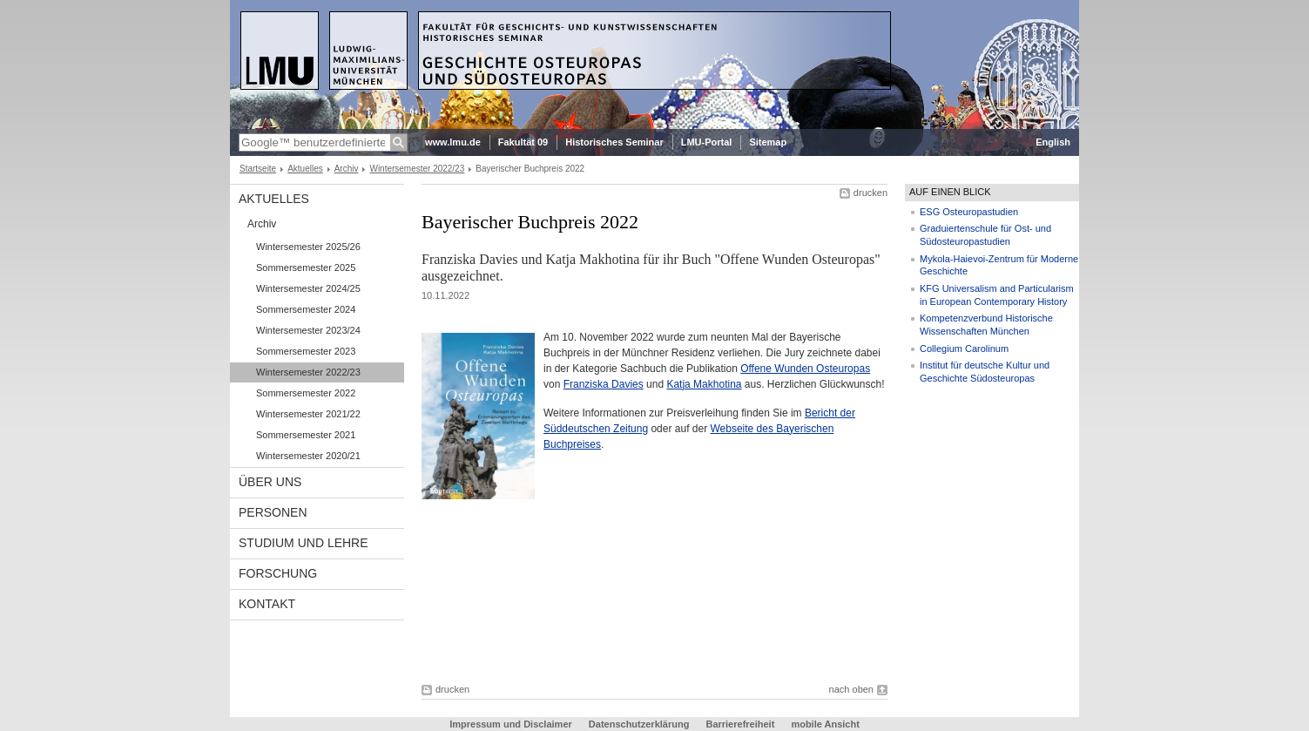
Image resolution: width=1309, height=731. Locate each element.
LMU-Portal (706, 142)
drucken (870, 192)
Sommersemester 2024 (305, 309)
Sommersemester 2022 (305, 393)
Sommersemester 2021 (305, 435)
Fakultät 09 (523, 142)
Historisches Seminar (614, 142)
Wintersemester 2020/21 (308, 455)
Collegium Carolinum (964, 348)
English (1053, 142)
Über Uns (270, 482)
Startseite (258, 168)
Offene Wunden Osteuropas (805, 368)
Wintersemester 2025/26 (308, 246)
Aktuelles (305, 168)
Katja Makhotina (703, 384)
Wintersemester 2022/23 (416, 168)
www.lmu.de (453, 142)
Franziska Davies (603, 384)
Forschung (278, 573)
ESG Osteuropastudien (969, 211)
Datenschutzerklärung (639, 724)
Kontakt (267, 604)
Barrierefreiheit (741, 724)
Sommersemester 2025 (305, 267)
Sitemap (767, 142)
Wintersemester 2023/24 (308, 330)
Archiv (346, 168)
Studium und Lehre (303, 543)
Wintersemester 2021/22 (308, 414)
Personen (273, 512)
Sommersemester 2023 (305, 351)
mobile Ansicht (825, 724)
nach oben (851, 689)
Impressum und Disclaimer (512, 724)
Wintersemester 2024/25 (308, 288)
